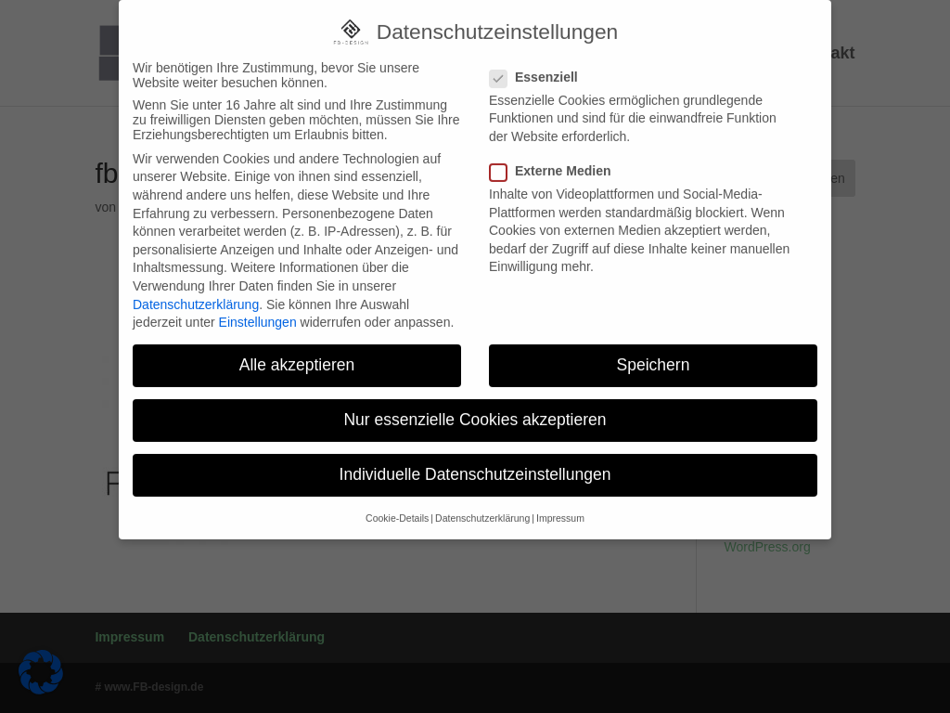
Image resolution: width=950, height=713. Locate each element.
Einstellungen (258, 311)
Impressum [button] (560, 506)
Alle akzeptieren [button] (297, 353)
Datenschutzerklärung (196, 293)
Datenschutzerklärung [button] (482, 506)
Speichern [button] (653, 353)
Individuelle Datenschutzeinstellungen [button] (475, 464)
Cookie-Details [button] (397, 506)
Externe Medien (557, 159)
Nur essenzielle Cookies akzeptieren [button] (474, 408)
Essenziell (541, 65)
